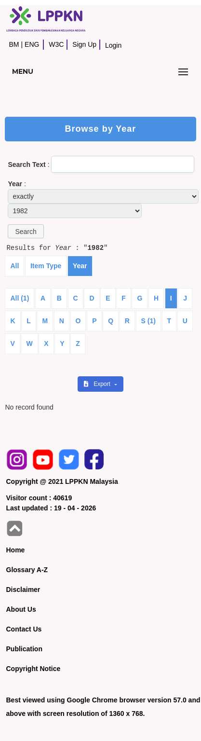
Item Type (45, 266)
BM (14, 44)
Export (98, 384)
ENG (32, 44)
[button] (25, 231)
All (14, 266)
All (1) (19, 298)
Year (80, 266)
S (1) (148, 321)
